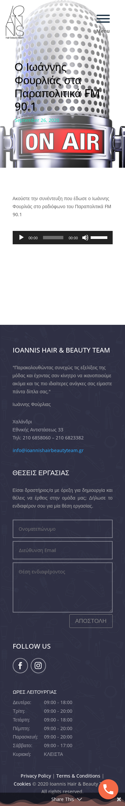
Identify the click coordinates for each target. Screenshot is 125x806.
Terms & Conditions (78, 776)
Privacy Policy (36, 776)
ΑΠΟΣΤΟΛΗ (91, 621)
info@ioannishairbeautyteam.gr (48, 450)
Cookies (22, 784)
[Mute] (85, 237)
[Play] (21, 237)
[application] (63, 237)
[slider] (53, 237)
